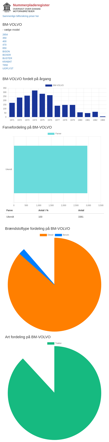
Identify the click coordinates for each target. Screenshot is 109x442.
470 (4, 44)
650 (4, 48)
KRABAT (7, 61)
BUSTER (7, 58)
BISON (6, 51)
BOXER (7, 55)
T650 (5, 65)
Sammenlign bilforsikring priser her (21, 16)
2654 (5, 34)
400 (4, 41)
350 (4, 38)
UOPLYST (8, 68)
